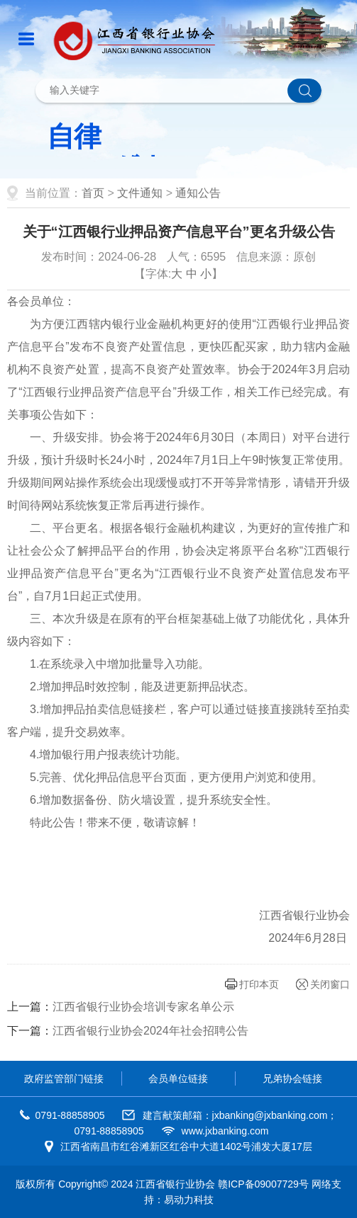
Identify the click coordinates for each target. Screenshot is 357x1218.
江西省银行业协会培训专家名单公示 (143, 1007)
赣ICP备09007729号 (263, 1184)
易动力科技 (189, 1199)
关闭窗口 (330, 984)
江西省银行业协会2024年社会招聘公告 (150, 1031)
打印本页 (259, 984)
